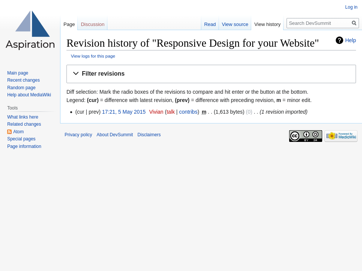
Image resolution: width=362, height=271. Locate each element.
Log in (351, 7)
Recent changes (23, 80)
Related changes (24, 124)
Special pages (21, 139)
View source (235, 24)
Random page (21, 87)
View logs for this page (93, 55)
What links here (22, 117)
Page (69, 24)
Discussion (92, 24)
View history (267, 24)
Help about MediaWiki (29, 94)
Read (210, 24)
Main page (17, 73)
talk (171, 112)
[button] (211, 74)
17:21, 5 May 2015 (124, 112)
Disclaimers (149, 134)
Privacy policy (78, 134)
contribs (188, 112)
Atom (18, 131)
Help (350, 40)
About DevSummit (115, 134)
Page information (24, 146)
